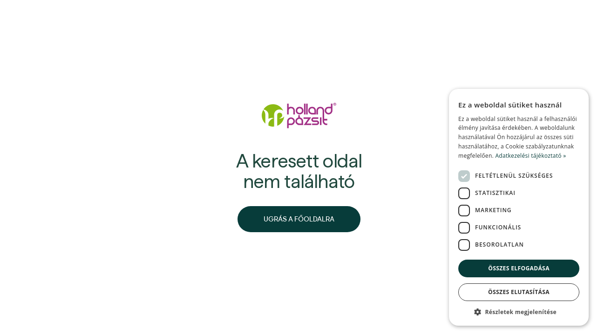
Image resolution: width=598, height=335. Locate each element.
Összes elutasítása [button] (519, 292)
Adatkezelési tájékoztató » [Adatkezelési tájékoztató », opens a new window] (530, 156)
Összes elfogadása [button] (519, 268)
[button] (518, 311)
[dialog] (519, 207)
